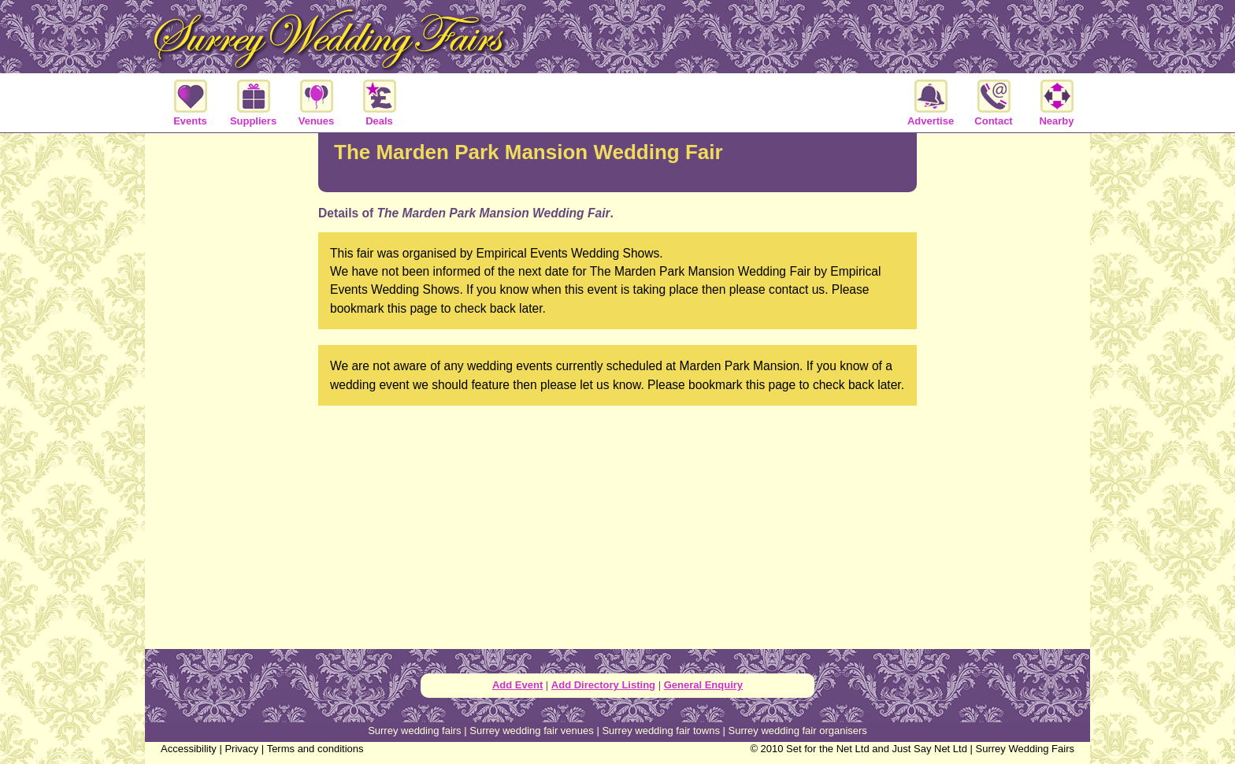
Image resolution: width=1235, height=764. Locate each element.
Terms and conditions (315, 749)
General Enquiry (703, 685)
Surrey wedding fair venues (531, 730)
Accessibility (189, 749)
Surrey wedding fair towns (661, 730)
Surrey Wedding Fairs (1025, 749)
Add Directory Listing (603, 685)
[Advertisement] (617, 482)
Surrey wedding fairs (415, 730)
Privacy (241, 749)
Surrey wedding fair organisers (798, 730)
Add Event (517, 685)
